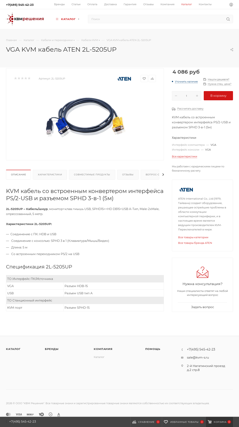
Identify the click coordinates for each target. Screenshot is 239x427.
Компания (103, 349)
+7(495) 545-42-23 (20, 5)
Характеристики (50, 174)
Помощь (152, 349)
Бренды (51, 349)
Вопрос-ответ (156, 174)
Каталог (13, 349)
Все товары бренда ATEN (195, 242)
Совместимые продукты (92, 174)
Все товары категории (193, 237)
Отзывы (128, 174)
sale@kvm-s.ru (198, 357)
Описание (18, 174)
